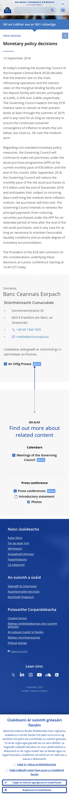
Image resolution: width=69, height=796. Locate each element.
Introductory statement (36, 496)
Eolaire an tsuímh (19, 651)
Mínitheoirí (15, 548)
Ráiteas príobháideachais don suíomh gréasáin (32, 625)
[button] (62, 3)
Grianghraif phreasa (21, 554)
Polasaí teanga (17, 643)
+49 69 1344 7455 (28, 329)
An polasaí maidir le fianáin (26, 632)
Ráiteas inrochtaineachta (24, 637)
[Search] (33, 10)
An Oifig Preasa (19, 364)
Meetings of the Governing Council (37, 457)
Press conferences (32, 491)
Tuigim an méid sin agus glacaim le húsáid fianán (37, 782)
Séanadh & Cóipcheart (22, 586)
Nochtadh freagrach (21, 597)
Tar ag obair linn (18, 543)
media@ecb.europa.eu (32, 337)
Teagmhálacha (17, 559)
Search (52, 10)
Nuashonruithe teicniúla (23, 591)
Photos (36, 502)
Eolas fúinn (15, 538)
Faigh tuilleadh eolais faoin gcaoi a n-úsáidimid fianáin (36, 772)
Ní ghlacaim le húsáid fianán (36, 790)
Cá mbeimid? (16, 565)
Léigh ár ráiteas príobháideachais (36, 764)
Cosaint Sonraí (17, 618)
